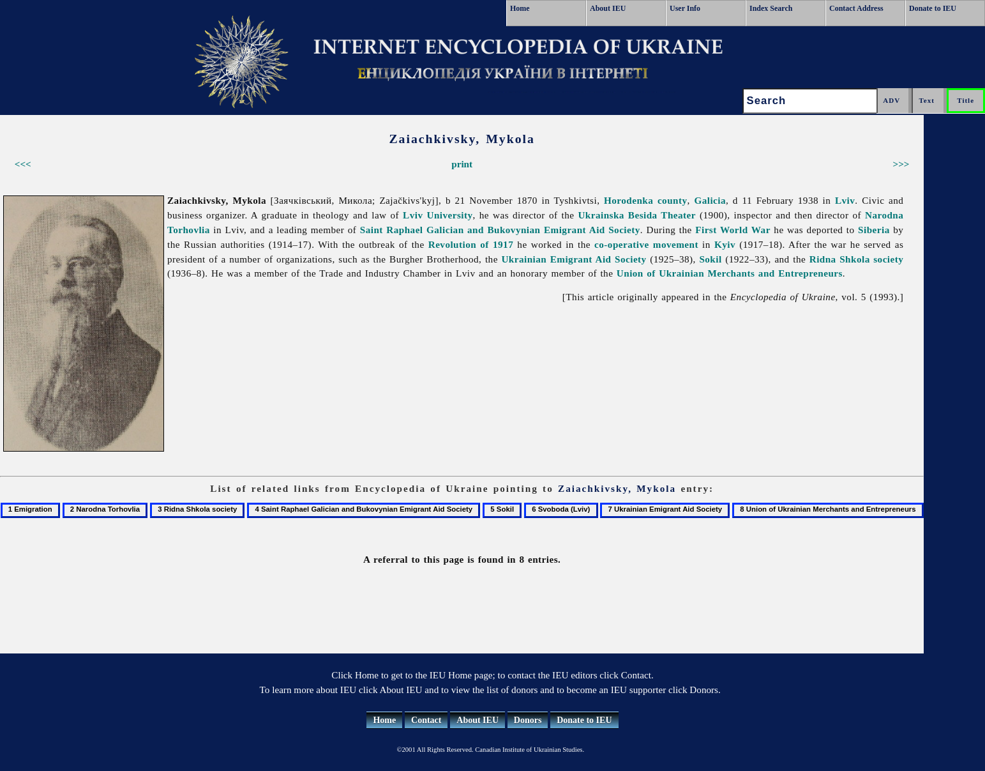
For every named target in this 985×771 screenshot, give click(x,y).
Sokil (710, 259)
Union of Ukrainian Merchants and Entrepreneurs (730, 273)
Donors (528, 720)
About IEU (608, 8)
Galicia (710, 200)
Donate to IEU (932, 8)
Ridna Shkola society (856, 259)
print (461, 163)
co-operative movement (646, 244)
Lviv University (437, 215)
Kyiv (724, 244)
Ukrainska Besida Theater (637, 215)
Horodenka (628, 200)
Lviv (845, 200)
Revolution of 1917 (470, 244)
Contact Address (856, 8)
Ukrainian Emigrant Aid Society (573, 259)
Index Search (770, 8)
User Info (685, 8)
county (673, 200)
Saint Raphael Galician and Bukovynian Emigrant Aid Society (500, 229)
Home (520, 8)
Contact (426, 720)
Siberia (874, 229)
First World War (733, 229)
